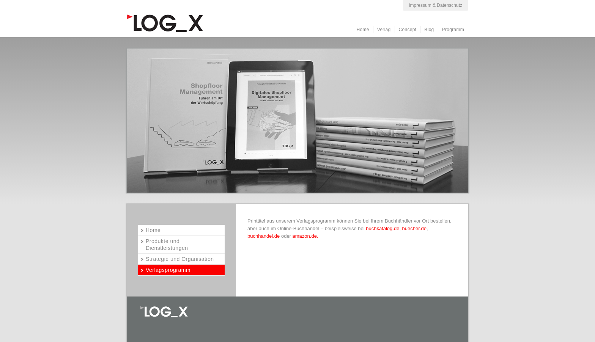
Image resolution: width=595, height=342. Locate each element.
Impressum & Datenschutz (435, 5)
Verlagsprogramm (168, 270)
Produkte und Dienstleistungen (167, 244)
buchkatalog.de (382, 228)
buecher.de (414, 228)
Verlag (384, 29)
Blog (429, 29)
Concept (408, 29)
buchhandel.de (263, 236)
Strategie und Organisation (180, 259)
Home (363, 29)
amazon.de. (306, 236)
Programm (453, 29)
